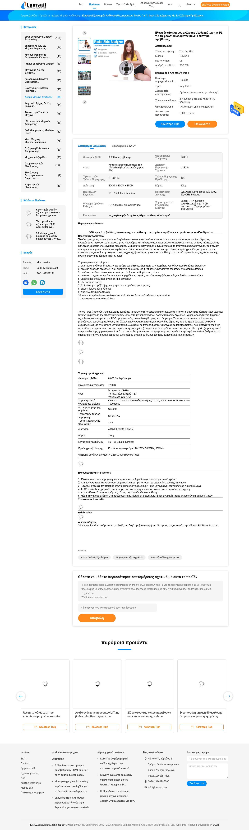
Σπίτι (23, 758)
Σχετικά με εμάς (30, 773)
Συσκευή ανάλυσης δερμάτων (165, 557)
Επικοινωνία (43, 291)
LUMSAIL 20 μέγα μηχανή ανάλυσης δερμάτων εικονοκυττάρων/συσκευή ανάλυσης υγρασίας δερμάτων (116, 764)
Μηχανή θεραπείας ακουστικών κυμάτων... (43, 56)
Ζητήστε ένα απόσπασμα (215, 4)
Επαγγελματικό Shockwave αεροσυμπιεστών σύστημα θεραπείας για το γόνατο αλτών (72, 802)
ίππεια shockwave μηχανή (43, 63)
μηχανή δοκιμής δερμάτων (129, 557)
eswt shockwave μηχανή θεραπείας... (43, 38)
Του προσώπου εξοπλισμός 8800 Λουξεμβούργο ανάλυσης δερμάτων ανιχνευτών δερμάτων (48, 224)
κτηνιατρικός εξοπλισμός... (43, 186)
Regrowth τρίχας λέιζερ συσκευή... (43, 104)
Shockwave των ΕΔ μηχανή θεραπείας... (43, 47)
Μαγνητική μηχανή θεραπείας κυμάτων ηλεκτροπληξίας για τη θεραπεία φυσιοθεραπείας (71, 786)
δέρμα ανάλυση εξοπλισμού (94, 557)
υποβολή (97, 618)
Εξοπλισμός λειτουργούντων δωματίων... (43, 175)
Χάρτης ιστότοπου (31, 782)
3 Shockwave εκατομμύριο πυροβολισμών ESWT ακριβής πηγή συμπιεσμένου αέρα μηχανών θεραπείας (71, 770)
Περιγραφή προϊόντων (123, 146)
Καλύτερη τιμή (170, 124)
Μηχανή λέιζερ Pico (43, 157)
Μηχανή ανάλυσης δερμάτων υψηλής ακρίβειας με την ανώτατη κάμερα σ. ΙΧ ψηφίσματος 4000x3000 (116, 780)
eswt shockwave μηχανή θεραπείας (65, 755)
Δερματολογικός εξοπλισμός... (43, 165)
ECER (216, 824)
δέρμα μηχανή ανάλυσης (43, 97)
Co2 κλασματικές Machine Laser (43, 131)
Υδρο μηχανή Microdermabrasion (43, 140)
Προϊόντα (26, 763)
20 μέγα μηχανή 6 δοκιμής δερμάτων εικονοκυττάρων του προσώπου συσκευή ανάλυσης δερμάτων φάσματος (47, 236)
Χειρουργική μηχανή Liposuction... (43, 80)
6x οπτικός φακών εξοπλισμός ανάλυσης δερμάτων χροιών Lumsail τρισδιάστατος (48, 212)
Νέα (23, 778)
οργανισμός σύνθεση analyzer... (43, 89)
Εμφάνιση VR (28, 768)
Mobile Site (27, 787)
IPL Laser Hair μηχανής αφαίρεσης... (43, 122)
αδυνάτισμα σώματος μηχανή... (43, 113)
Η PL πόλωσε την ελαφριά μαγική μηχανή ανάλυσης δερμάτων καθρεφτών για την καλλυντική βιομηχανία (117, 796)
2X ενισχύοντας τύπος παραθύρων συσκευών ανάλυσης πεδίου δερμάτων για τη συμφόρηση (149, 716)
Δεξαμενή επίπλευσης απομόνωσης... (43, 149)
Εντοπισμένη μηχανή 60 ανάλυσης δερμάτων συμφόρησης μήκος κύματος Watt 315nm (201, 716)
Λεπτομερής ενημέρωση (92, 146)
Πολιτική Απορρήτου (32, 792)
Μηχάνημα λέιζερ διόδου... (43, 71)
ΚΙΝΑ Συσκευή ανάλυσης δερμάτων (49, 824)
